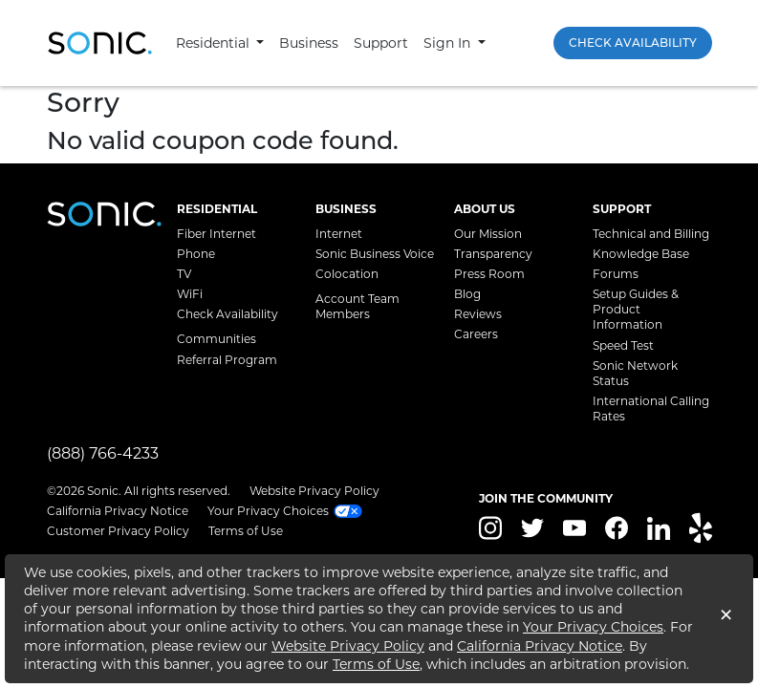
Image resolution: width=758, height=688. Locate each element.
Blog (467, 294)
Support (381, 43)
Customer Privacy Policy (118, 531)
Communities (216, 339)
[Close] (726, 618)
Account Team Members (357, 306)
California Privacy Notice (117, 511)
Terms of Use (245, 531)
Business (308, 43)
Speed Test (623, 345)
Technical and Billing (651, 233)
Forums (616, 274)
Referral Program (227, 360)
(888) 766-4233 (103, 453)
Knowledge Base (641, 254)
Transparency (493, 254)
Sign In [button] (448, 43)
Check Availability (633, 42)
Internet (338, 233)
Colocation (347, 274)
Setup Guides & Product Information (636, 309)
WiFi (190, 294)
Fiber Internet (216, 233)
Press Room (489, 274)
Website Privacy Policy (314, 491)
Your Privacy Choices (593, 626)
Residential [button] (214, 43)
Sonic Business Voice (374, 254)
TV (184, 274)
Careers (476, 334)
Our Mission (488, 233)
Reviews (478, 314)
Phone (196, 254)
